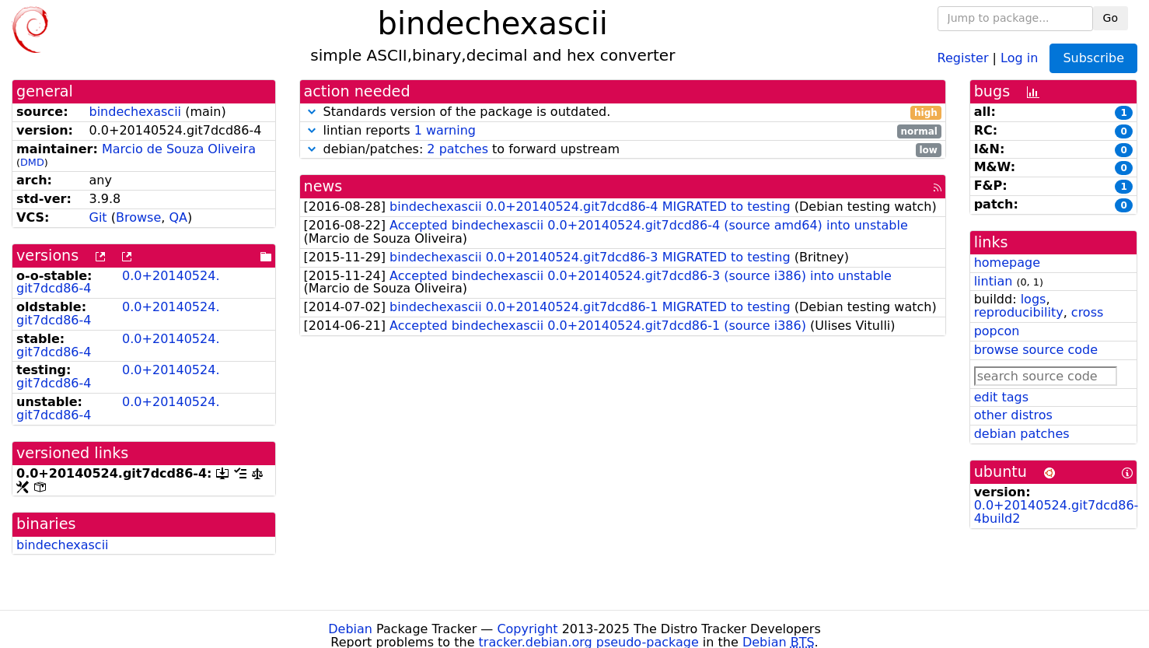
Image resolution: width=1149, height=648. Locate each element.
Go (1110, 18)
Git (98, 217)
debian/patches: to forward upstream (622, 149)
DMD (32, 162)
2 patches (457, 149)
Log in (1019, 57)
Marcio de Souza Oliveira (179, 149)
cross (1087, 312)
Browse (138, 217)
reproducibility (1018, 312)
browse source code (1036, 349)
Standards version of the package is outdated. (622, 112)
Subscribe (1093, 58)
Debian (350, 629)
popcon (997, 331)
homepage (1007, 262)
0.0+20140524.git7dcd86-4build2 (1056, 512)
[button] (312, 111)
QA (178, 217)
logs (1033, 299)
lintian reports (622, 131)
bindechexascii (135, 111)
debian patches (1022, 433)
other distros (1013, 415)
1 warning (445, 130)
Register (963, 57)
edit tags (1001, 397)
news (323, 186)
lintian (993, 281)
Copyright (527, 629)
